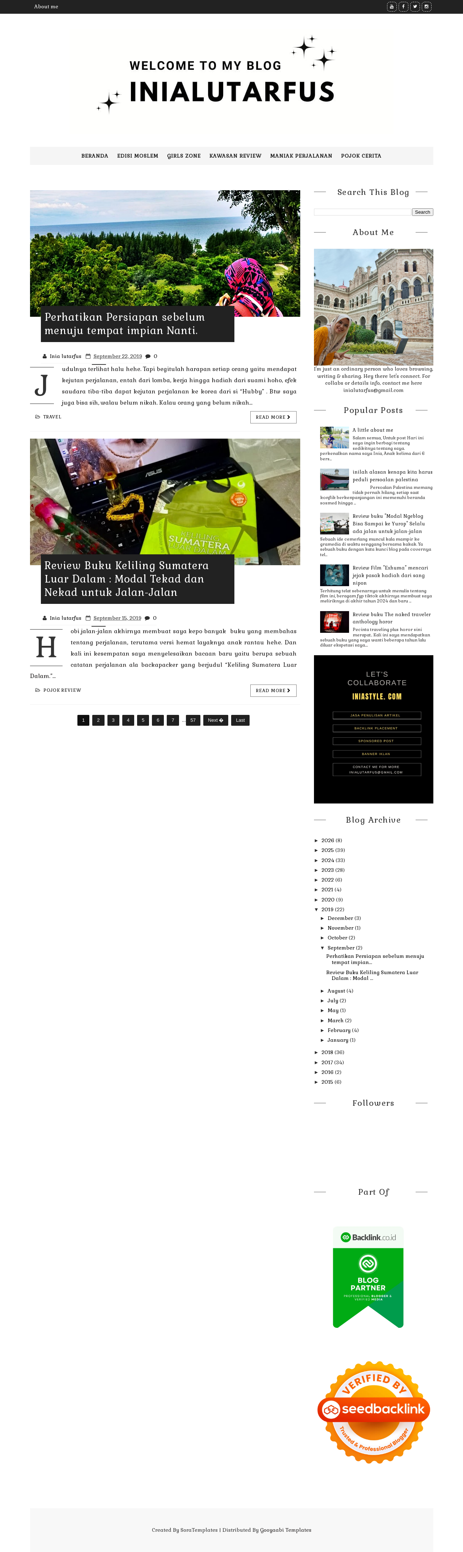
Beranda (95, 156)
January (339, 1040)
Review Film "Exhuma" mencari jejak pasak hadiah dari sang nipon (390, 575)
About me (46, 6)
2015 (328, 1082)
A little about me (373, 430)
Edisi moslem (137, 156)
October (338, 937)
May (334, 1010)
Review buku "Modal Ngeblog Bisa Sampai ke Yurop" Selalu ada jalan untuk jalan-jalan (389, 523)
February (340, 1030)
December (341, 918)
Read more (273, 417)
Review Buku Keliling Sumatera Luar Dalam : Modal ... (372, 975)
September (342, 948)
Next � (216, 720)
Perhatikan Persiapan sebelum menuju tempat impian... (375, 959)
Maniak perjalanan (301, 156)
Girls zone (184, 156)
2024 (329, 860)
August (337, 991)
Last (240, 720)
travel (48, 417)
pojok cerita (361, 156)
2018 (328, 1052)
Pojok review (58, 690)
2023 (328, 870)
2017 (328, 1062)
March (336, 1020)
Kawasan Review (235, 156)
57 (193, 720)
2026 (329, 840)
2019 (328, 909)
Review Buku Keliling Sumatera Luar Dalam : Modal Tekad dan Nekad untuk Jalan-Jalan (126, 579)
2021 (328, 889)
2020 (329, 899)
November (341, 928)
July (334, 1000)
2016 (328, 1072)
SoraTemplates (199, 1530)
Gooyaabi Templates (285, 1530)
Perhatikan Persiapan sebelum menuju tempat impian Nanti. (124, 324)
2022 (328, 880)
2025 (328, 850)
